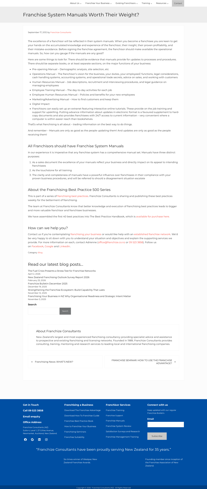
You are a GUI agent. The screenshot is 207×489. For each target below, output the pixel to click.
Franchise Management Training (122, 438)
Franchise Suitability (74, 438)
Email (150, 420)
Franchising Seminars (75, 433)
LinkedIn (64, 260)
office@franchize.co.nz (111, 256)
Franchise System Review (118, 427)
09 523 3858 (136, 256)
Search (32, 318)
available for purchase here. (153, 230)
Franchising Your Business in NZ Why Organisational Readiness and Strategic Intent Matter (83, 310)
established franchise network (152, 248)
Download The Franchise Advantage (82, 411)
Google (49, 260)
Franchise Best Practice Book (78, 422)
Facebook (38, 260)
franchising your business (86, 248)
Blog (40, 266)
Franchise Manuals (115, 422)
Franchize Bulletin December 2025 (49, 297)
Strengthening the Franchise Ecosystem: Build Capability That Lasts (69, 303)
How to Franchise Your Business (80, 427)
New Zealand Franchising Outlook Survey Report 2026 (60, 290)
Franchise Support (114, 417)
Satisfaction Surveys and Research (123, 432)
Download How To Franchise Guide (81, 417)
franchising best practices (72, 209)
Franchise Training (115, 411)
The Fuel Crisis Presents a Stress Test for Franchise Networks (64, 284)
